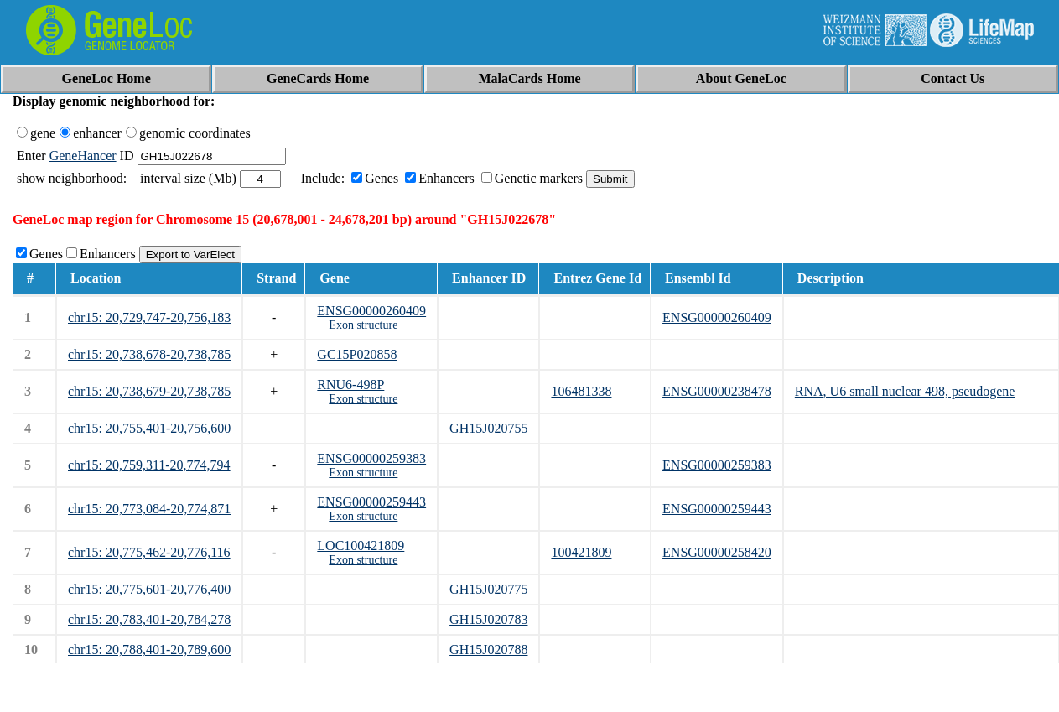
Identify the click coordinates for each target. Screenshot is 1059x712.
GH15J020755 (488, 428)
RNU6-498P (350, 384)
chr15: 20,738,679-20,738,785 (149, 391)
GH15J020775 (488, 589)
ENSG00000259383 (371, 458)
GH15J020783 (488, 619)
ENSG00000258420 (716, 552)
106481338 (581, 391)
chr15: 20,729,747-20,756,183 (149, 317)
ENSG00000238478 (716, 391)
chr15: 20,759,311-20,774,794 (149, 465)
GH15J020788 (488, 649)
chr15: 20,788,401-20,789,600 (149, 649)
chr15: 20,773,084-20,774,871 (149, 509)
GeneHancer (83, 155)
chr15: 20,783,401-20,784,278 (149, 619)
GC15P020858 (357, 354)
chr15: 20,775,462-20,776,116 (149, 552)
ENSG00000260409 (371, 311)
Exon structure (363, 325)
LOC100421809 (360, 545)
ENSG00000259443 (371, 502)
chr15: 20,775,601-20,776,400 (149, 589)
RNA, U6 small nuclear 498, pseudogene (905, 391)
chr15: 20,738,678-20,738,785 (149, 354)
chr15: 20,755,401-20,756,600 (149, 428)
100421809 (581, 552)
